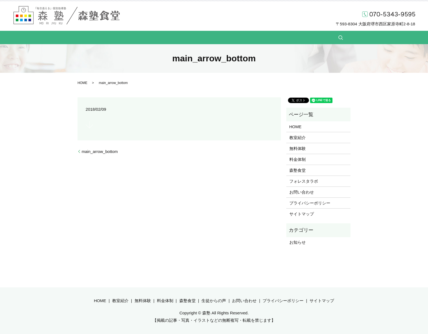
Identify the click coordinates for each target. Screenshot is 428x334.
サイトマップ (301, 214)
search (312, 38)
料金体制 (195, 37)
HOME (118, 37)
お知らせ (297, 242)
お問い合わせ (286, 37)
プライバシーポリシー (309, 203)
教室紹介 (142, 37)
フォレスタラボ (303, 181)
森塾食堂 (221, 37)
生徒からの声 (251, 37)
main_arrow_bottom (100, 151)
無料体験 (168, 37)
